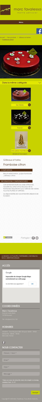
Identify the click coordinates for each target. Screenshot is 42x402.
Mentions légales (13, 258)
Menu (21, 22)
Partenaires (23, 256)
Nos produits (11, 37)
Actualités (14, 256)
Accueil (2, 37)
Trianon (20, 128)
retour (9, 237)
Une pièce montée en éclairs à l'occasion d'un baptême (19, 151)
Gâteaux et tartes (25, 37)
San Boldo (20, 105)
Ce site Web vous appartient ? (15, 284)
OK (32, 284)
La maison (5, 256)
